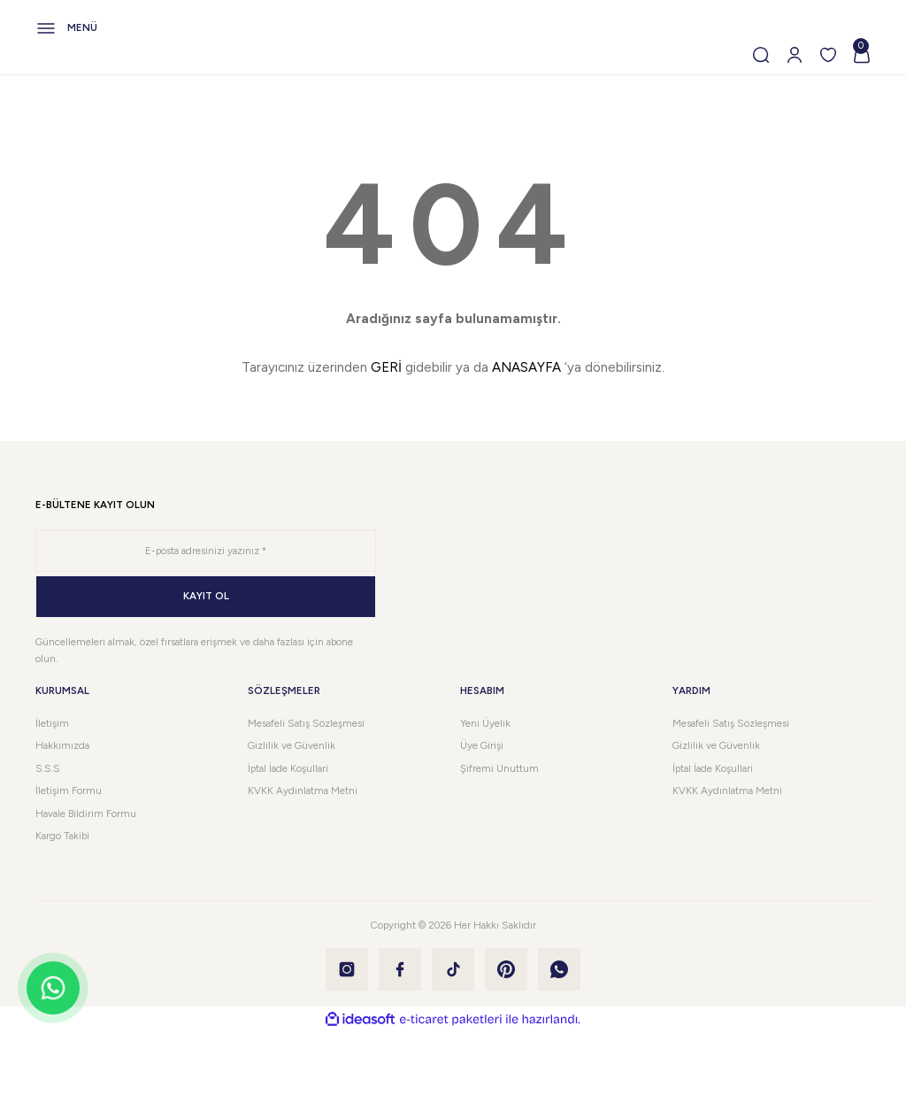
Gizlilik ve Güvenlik (291, 745)
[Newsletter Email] (205, 550)
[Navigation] (453, 28)
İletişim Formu (68, 790)
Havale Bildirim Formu (85, 813)
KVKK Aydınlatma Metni (302, 790)
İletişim (52, 723)
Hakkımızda (62, 745)
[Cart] (862, 55)
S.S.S (47, 768)
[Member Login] (794, 55)
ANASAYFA (526, 367)
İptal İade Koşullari (288, 768)
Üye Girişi (481, 745)
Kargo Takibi (62, 835)
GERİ (386, 367)
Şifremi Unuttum (499, 768)
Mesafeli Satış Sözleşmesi (306, 723)
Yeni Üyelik (485, 723)
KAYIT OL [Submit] (206, 596)
